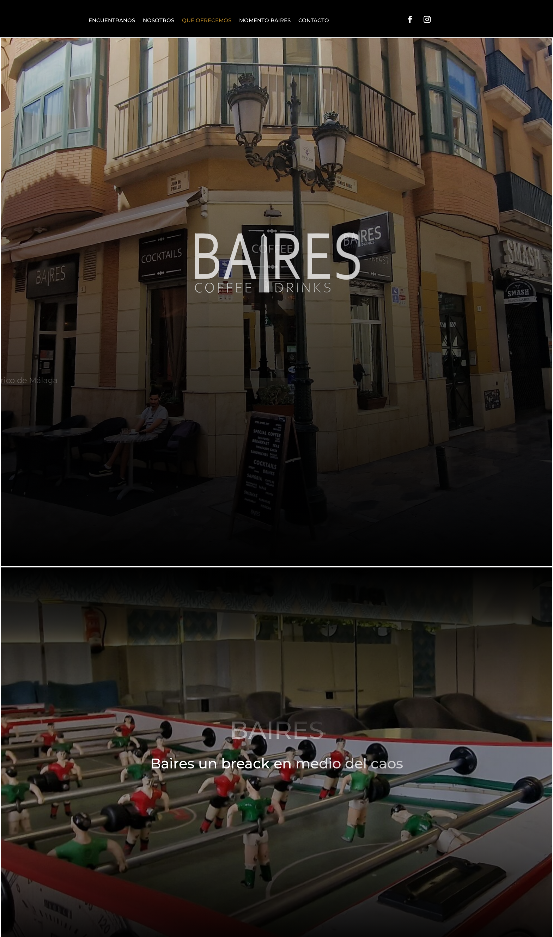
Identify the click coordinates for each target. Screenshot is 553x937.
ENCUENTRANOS (112, 20)
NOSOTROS (158, 20)
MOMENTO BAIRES (265, 20)
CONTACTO (313, 20)
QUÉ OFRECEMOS (206, 20)
